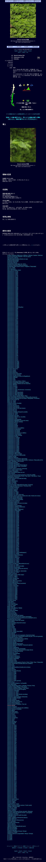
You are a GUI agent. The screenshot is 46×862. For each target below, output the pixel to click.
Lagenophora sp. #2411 (13, 572)
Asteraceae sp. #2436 (12, 338)
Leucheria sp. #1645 (12, 589)
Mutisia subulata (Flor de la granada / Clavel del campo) (21, 635)
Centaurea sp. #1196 (12, 413)
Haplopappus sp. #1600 (13, 531)
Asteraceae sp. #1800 (12, 277)
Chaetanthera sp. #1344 (13, 440)
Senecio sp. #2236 (12, 790)
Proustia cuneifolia (11, 699)
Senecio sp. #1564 (12, 749)
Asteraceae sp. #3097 (12, 344)
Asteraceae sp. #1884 (12, 301)
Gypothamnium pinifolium (13, 500)
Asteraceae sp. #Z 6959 (13, 363)
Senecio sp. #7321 (12, 732)
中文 (27, 52)
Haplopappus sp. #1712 (13, 537)
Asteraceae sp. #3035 (12, 341)
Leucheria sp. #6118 (12, 577)
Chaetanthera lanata (12, 424)
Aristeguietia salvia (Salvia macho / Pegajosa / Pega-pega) (21, 266)
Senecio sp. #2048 (12, 776)
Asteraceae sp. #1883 (12, 299)
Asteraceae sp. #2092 (12, 328)
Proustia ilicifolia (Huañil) (13, 700)
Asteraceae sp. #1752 (12, 275)
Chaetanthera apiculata (13, 415)
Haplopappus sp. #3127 (13, 547)
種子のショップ (36, 846)
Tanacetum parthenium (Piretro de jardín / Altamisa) (20, 811)
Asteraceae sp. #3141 (12, 349)
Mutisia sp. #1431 (11, 629)
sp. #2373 (9, 839)
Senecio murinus (11, 715)
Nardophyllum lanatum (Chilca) (15, 637)
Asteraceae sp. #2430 (12, 336)
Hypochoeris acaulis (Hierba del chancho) (17, 568)
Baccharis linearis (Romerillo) (14, 373)
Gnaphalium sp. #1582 (12, 493)
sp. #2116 (9, 837)
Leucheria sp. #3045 (12, 594)
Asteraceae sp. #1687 (12, 273)
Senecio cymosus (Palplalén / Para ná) (16, 704)
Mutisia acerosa (11, 611)
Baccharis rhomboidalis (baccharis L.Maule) (18, 382)
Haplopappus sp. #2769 (13, 543)
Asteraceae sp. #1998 (12, 318)
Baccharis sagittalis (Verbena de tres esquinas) (18, 383)
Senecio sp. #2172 (12, 781)
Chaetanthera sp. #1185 (13, 439)
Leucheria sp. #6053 (12, 596)
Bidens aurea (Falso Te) (13, 399)
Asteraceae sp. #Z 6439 (13, 362)
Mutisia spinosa (11, 633)
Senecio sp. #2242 (12, 791)
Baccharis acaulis (11, 370)
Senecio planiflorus (12, 721)
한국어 (19, 52)
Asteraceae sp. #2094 (12, 329)
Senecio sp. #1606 (12, 758)
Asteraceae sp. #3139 (12, 347)
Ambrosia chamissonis (12, 261)
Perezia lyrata (10, 664)
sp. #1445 (9, 836)
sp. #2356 (9, 838)
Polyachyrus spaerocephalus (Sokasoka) (17, 696)
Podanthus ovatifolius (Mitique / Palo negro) (18, 688)
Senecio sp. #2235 (12, 789)
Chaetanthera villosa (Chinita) (14, 453)
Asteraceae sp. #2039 (12, 321)
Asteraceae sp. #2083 (12, 326)
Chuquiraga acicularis (12, 462)
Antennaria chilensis (12, 262)
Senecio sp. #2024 (12, 772)
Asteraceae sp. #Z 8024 (13, 365)
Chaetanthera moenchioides (14, 434)
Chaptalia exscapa (11, 456)
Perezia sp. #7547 (11, 679)
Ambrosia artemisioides (13, 260)
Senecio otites (10, 720)
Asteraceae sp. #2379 (12, 333)
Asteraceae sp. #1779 (12, 276)
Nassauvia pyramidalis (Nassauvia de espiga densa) (20, 649)
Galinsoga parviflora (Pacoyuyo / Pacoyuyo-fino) (19, 485)
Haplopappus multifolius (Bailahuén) (16, 506)
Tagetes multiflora (11, 810)
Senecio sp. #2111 (12, 780)
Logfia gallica (10, 601)
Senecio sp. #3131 (12, 796)
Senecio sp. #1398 (12, 738)
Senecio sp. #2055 (12, 778)
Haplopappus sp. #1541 (13, 524)
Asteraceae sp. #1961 (12, 310)
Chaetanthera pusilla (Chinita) (14, 435)
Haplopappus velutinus (13, 556)
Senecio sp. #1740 (12, 768)
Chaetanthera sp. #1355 (13, 441)
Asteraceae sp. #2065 (12, 323)
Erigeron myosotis (11, 482)
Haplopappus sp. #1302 (13, 514)
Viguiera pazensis (11, 825)
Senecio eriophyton (12, 706)
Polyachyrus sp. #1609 (13, 695)
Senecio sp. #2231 (12, 788)
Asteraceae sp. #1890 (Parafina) (15, 307)
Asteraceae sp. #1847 (12, 286)
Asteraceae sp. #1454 (12, 272)
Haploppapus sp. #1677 (13, 559)
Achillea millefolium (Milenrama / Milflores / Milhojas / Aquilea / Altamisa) (25, 255)
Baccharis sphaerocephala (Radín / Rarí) (17, 395)
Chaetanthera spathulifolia (13, 452)
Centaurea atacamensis (13, 405)
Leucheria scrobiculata (12, 585)
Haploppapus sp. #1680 (13, 561)
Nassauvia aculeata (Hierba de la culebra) (17, 638)
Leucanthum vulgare (12, 575)
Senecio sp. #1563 (12, 748)
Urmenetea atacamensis (13, 822)
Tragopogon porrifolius (12, 813)
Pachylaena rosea (11, 659)
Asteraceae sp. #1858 (12, 293)
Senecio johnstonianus (12, 712)
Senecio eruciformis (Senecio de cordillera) (17, 707)
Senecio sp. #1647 (12, 763)
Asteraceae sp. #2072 (12, 324)
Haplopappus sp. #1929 (13, 539)
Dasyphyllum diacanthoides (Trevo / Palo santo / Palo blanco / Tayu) (24, 476)
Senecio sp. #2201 (12, 784)
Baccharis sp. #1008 (12, 387)
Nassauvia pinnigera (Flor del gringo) (16, 648)
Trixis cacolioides (11, 821)
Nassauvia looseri (11, 646)
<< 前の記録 (19, 847)
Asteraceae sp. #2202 (12, 330)
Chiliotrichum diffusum (12, 457)
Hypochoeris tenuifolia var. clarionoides (16, 571)
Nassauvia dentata (12, 642)
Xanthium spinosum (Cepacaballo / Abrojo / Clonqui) (20, 833)
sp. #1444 (9, 834)
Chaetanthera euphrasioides (14, 419)
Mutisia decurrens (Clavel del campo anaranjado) (19, 616)
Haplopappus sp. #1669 (13, 535)
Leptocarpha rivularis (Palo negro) (15, 574)
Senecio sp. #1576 (12, 753)
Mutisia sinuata (11, 626)
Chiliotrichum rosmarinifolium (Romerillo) (17, 458)
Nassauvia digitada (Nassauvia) (15, 643)
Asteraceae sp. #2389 (12, 334)
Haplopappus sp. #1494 (13, 519)
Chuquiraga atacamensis (13, 463)
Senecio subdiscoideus (13, 799)
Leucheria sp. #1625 (12, 588)
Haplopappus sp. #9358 (13, 553)
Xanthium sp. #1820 (12, 832)
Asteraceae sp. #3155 (12, 351)
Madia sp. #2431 (11, 609)
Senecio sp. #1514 (12, 744)
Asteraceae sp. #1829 (12, 278)
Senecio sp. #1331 (12, 737)
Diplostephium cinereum (13, 477)
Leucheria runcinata (12, 584)
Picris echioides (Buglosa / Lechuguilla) (17, 683)
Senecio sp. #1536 (12, 747)
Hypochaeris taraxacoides (13, 567)
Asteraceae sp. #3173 (12, 356)
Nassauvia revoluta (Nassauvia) (15, 651)
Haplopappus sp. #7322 (13, 551)
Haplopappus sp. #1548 (13, 525)
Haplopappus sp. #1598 (13, 530)
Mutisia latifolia (11, 621)
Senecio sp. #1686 (12, 765)
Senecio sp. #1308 (12, 735)
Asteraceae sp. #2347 (12, 331)
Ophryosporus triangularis (13, 657)
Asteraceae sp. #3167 (12, 354)
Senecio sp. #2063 (12, 779)
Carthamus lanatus (12, 404)
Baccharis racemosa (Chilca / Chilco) (16, 381)
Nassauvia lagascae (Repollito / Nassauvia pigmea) (20, 645)
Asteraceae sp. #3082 (12, 342)
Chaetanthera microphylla (13, 430)
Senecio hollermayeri (12, 711)
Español (20, 50)
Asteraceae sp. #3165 (12, 352)
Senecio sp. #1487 (12, 743)
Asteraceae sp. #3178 (12, 360)
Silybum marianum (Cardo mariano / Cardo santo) (19, 805)
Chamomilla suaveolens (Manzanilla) (16, 455)
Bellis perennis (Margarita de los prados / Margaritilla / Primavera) (23, 398)
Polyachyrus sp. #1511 (13, 693)
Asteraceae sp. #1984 (12, 314)
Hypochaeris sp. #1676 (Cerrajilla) (15, 566)
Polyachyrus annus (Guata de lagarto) (16, 689)
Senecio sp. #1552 (12, 727)
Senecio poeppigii (11, 722)
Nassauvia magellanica (13, 647)
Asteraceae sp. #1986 (12, 315)
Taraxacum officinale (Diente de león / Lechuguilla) (19, 812)
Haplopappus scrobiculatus (14, 510)
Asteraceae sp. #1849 (12, 288)
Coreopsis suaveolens (12, 471)
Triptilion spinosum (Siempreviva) (15, 820)
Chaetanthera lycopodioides (14, 429)
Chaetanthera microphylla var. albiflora (16, 432)
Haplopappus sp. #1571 (13, 526)
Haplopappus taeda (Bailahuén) (15, 555)
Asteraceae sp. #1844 (12, 283)
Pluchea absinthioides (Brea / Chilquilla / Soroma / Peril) (21, 685)
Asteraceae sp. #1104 (12, 271)
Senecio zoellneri (11, 802)
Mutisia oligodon (11, 624)
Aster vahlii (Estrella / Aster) (14, 270)
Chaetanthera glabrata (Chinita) (15, 421)
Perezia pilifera (11, 668)
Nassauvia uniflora (11, 654)
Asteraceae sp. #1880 (12, 296)
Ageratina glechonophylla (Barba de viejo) (17, 259)
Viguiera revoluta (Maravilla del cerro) (16, 826)
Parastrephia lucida (12, 661)
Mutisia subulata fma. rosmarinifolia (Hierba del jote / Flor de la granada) (25, 636)
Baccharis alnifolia (11, 371)
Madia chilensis (11, 606)
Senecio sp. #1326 (12, 736)
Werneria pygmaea (12, 829)
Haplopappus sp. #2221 (13, 541)
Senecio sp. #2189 (12, 783)
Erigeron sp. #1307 (12, 483)
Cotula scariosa (11, 473)
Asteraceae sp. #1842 (12, 281)
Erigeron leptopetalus (12, 481)
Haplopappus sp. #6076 (13, 550)
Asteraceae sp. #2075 (12, 325)
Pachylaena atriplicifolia (13, 658)
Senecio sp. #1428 (12, 726)
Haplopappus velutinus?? (13, 557)
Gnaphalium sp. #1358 (12, 492)
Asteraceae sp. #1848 (12, 287)
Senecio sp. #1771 (12, 730)
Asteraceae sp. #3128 (12, 346)
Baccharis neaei (11, 378)
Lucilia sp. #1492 (11, 605)
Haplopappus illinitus (12, 504)
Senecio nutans (11, 719)
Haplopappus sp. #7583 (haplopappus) (16, 552)
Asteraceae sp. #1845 (12, 285)
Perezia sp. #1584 (11, 675)
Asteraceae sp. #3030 (12, 340)
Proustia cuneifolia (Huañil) (14, 698)
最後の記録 (31, 847)
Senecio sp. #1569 (12, 751)
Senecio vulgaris (11, 801)
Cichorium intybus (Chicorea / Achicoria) (17, 468)
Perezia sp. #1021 (11, 672)
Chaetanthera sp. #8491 (13, 450)
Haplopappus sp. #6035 (13, 548)
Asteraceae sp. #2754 (12, 339)
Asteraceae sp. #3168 (12, 355)
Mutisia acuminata (11, 612)
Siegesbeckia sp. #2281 (13, 804)
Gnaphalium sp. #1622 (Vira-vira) (15, 494)
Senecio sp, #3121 (12, 725)
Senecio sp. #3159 (12, 797)
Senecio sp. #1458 (12, 742)
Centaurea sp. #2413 (12, 414)
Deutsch (25, 50)
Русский (29, 50)
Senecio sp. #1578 (12, 754)
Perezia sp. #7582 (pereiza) (14, 680)
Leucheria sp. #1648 (12, 590)
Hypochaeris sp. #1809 (13, 564)
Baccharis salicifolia (12, 384)
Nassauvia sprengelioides (13, 653)
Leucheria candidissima (13, 578)
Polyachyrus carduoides (13, 690)
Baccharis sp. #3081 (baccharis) (15, 394)
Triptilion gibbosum (12, 818)
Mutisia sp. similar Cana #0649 (14, 631)
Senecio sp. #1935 (12, 731)
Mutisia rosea (10, 625)
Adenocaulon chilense (12, 257)
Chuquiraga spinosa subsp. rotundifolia (16, 466)
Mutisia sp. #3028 (11, 630)
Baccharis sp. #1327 (12, 388)
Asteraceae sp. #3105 (12, 345)
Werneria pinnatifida (12, 828)
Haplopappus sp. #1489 (13, 516)
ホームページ (9, 846)
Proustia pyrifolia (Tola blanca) (14, 701)
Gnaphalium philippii (12, 490)
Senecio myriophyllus (12, 717)
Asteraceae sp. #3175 (12, 358)
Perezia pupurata (11, 669)
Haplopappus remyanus (13, 508)
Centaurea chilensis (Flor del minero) (16, 408)
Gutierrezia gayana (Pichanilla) (14, 498)
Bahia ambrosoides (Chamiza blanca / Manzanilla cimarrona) (22, 397)
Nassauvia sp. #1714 (12, 652)
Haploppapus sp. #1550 (13, 558)
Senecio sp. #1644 (12, 762)
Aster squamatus (11, 268)
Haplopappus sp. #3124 (13, 513)
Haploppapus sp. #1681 (13, 562)
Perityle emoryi (11, 682)
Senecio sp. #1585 (12, 757)
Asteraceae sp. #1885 (12, 302)
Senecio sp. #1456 (12, 739)
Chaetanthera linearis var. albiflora (15, 428)
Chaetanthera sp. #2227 (13, 445)
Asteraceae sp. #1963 (12, 312)
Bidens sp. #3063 (11, 402)
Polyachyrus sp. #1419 (13, 691)
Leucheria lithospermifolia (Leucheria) (16, 583)
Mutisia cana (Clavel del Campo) (15, 615)
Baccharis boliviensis (12, 372)
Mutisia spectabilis (11, 632)
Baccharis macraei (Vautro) (14, 375)
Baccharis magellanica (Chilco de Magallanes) (18, 376)
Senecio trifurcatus (12, 800)
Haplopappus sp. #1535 (13, 522)
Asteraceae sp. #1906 (12, 308)
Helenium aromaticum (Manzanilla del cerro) (18, 563)
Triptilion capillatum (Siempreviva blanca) (17, 817)
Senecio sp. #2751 (12, 794)
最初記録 (14, 847)
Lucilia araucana (11, 603)
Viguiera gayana (11, 823)
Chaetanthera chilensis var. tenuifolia (16, 416)
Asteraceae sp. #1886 (12, 303)
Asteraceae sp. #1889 (12, 305)
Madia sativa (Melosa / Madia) (14, 608)
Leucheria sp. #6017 (12, 595)
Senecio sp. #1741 (12, 769)
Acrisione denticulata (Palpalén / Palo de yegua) (19, 256)
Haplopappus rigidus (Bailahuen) (15, 509)
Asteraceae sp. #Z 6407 (13, 361)
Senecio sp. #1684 (12, 764)
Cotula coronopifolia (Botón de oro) (15, 472)
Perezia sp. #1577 (11, 674)
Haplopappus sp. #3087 (13, 545)
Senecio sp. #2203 (12, 785)
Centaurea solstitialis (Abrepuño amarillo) (17, 412)
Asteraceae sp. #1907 (12, 309)
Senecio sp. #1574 (12, 752)
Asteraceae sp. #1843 (12, 282)
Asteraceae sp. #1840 (12, 280)
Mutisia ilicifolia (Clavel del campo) (15, 620)
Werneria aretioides (12, 827)
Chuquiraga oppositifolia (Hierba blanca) (17, 465)
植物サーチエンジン (27, 846)
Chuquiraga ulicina (12, 467)
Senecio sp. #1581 (12, 756)
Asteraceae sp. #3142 (12, 350)
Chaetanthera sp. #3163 (13, 448)
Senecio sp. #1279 (12, 733)
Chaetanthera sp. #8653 (13, 451)
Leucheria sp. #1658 (12, 592)
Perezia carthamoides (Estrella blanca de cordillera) (20, 663)
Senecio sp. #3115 (12, 795)
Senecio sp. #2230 (12, 786)
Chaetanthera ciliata (12, 418)
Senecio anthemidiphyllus (13, 702)
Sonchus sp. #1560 (12, 807)
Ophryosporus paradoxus (13, 656)
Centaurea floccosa (12, 409)
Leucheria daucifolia (12, 579)
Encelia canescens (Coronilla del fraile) (16, 478)
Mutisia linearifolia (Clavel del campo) (16, 622)
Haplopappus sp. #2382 (13, 542)
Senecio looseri (11, 714)
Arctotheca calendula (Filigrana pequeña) (17, 265)
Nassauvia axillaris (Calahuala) (15, 641)
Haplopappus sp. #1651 (13, 532)
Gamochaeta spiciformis (13, 487)
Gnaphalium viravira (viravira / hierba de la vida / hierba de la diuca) (23, 495)
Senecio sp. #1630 (12, 760)
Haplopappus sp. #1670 (13, 536)
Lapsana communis (12, 573)
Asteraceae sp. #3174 (12, 357)
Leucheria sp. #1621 (12, 587)
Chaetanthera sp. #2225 (13, 444)
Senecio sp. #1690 (12, 728)
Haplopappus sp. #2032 (13, 540)
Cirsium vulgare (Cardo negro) (14, 469)
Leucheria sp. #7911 (12, 599)
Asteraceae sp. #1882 (12, 298)
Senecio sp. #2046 (12, 774)
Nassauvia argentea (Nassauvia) (15, 640)
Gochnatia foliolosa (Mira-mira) (14, 497)
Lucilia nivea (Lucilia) (12, 604)
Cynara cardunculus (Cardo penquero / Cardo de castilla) (21, 474)
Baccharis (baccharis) (12, 368)
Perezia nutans (11, 666)
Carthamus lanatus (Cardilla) (14, 403)
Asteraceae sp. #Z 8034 (13, 366)
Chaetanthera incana (12, 423)
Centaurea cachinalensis (13, 407)
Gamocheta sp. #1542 (12, 488)
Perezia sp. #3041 (11, 678)
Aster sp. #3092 (11, 267)
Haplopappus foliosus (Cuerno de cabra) (17, 503)
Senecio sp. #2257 (12, 793)
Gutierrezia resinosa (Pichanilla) (15, 499)
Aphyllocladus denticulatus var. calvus (16, 264)
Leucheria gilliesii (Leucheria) (14, 580)
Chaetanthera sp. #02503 (13, 437)
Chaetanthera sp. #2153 (13, 442)
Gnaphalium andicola (12, 489)
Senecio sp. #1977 (12, 770)
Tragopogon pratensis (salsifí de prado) (17, 815)
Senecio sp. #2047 (12, 775)
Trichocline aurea (11, 816)
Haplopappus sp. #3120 (13, 546)
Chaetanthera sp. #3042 (13, 446)
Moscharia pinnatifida (12, 610)
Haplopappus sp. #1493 (13, 518)
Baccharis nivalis (11, 379)
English (16, 50)
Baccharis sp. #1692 (12, 391)
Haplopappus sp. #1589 (13, 527)
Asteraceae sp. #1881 (12, 297)
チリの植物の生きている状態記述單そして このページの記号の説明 (23, 114)
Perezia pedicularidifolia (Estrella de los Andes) (18, 667)
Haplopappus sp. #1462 (13, 515)
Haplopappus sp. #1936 (13, 511)
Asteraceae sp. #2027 (12, 320)
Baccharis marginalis (12, 377)
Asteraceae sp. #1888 (12, 304)
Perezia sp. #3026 (11, 677)
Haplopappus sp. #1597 (13, 529)
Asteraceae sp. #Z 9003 (13, 367)
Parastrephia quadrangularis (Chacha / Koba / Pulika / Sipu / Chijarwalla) (25, 662)
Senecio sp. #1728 (12, 767)
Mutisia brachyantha (12, 614)
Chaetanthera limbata (12, 425)
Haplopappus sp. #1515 (13, 520)
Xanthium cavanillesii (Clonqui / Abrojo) (16, 831)
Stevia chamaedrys (12, 809)
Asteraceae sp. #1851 (12, 291)
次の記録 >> (25, 847)
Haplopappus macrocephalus (14, 505)
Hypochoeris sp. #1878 (13, 569)
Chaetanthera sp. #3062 (13, 447)
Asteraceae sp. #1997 (12, 317)
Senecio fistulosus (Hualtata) (14, 709)
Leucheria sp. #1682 (12, 593)
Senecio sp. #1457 (12, 741)
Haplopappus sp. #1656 (13, 534)
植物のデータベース (18, 846)
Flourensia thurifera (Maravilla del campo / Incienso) (20, 484)
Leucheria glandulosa (12, 582)
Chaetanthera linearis (12, 426)
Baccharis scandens (12, 386)
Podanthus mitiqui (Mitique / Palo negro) (17, 686)
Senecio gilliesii (11, 710)
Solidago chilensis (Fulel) (13, 806)
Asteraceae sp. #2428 (12, 335)
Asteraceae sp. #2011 (12, 319)
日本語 (23, 52)
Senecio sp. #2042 (12, 773)
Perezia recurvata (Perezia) (14, 670)
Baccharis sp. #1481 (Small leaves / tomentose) (19, 389)
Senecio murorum (11, 716)
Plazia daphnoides (11, 684)
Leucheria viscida (11, 600)
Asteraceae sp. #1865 (12, 294)
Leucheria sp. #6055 (12, 598)
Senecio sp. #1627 (12, 759)
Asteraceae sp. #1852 (12, 292)
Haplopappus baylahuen (13, 502)
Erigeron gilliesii (11, 479)
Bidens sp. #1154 (11, 400)
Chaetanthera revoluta (12, 436)
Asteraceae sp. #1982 (12, 313)
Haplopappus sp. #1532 (13, 521)
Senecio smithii (11, 723)
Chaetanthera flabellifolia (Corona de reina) (17, 420)
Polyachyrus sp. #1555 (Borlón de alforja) (17, 694)
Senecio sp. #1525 (12, 746)
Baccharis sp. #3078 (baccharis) (15, 392)
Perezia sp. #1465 (11, 673)
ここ (32, 245)
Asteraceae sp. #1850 (12, 289)
